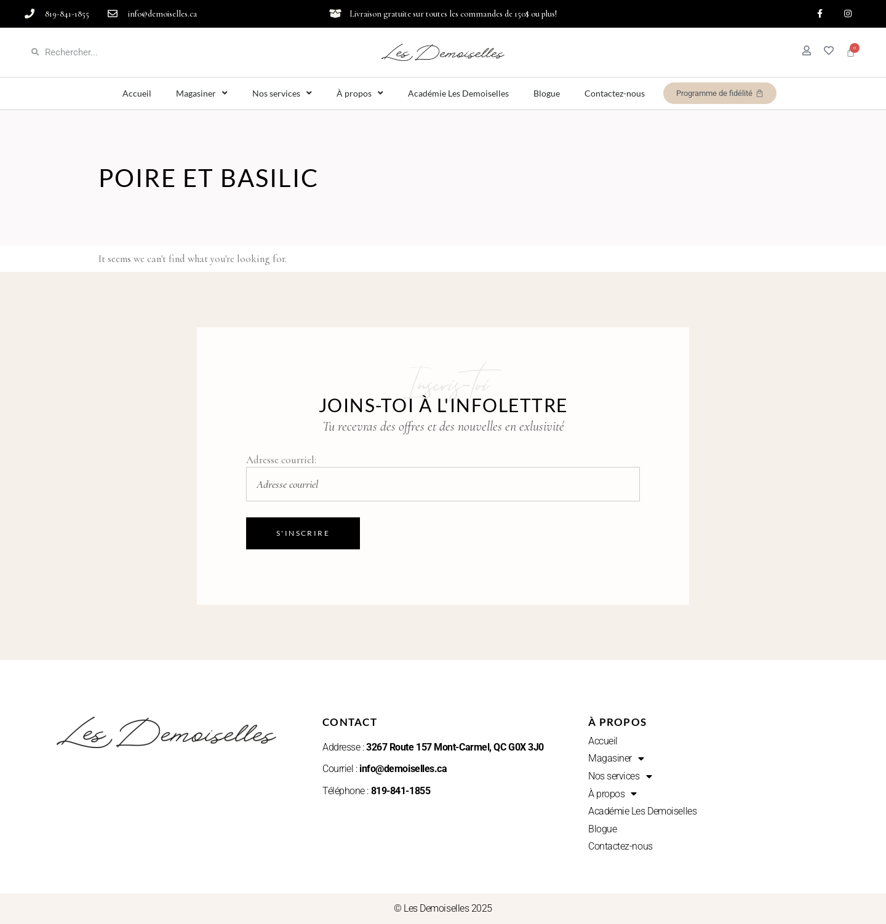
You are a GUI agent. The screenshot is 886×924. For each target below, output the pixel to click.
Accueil (136, 93)
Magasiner (202, 93)
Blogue (546, 93)
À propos (360, 93)
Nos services (282, 93)
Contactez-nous (615, 93)
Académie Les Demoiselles (458, 93)
